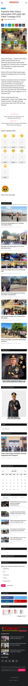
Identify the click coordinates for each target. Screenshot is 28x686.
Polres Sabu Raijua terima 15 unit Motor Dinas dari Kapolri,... (18, 538)
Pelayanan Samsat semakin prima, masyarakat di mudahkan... (17, 651)
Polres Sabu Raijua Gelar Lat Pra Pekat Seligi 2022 (13, 270)
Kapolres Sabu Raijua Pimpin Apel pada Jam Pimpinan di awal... (18, 521)
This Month (14, 497)
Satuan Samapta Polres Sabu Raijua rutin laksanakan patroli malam (14, 117)
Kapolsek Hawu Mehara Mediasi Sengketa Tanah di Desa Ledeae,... (18, 512)
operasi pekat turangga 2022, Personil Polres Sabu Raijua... (13, 317)
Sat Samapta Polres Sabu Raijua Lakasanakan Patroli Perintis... (17, 529)
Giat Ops (3, 8)
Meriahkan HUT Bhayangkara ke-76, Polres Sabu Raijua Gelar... (12, 247)
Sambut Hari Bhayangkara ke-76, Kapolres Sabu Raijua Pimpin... (12, 224)
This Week (5, 497)
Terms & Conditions (13, 680)
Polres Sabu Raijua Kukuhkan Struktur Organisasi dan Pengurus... (13, 454)
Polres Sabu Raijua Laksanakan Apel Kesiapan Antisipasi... (13, 340)
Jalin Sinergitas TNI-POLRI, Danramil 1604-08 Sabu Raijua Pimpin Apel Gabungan (14, 124)
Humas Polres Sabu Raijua (8, 20)
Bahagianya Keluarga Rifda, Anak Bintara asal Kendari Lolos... (17, 637)
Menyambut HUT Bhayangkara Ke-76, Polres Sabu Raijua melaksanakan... (13, 293)
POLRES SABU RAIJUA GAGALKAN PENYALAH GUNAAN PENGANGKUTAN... (18, 503)
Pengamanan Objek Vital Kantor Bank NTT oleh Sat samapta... (18, 644)
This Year (22, 497)
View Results (10, 585)
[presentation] (21, 439)
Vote (3, 585)
